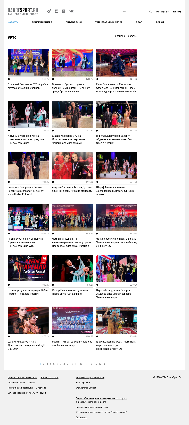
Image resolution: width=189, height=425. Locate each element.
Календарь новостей (125, 36)
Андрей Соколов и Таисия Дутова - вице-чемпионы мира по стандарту (72, 189)
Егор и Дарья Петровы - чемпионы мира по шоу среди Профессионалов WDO (116, 345)
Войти (176, 12)
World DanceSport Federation (90, 377)
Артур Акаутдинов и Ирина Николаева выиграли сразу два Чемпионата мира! (26, 139)
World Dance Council (86, 387)
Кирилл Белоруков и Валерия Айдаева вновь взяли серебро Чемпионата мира (113, 294)
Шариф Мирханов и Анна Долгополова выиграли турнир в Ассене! (115, 191)
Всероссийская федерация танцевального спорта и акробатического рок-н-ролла (101, 400)
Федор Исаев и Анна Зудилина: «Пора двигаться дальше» (70, 292)
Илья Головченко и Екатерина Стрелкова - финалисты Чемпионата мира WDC (25, 242)
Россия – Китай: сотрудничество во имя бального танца (72, 343)
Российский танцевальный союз (92, 407)
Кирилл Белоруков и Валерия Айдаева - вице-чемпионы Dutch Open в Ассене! (115, 139)
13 (86, 364)
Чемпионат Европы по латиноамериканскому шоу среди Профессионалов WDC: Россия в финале (71, 244)
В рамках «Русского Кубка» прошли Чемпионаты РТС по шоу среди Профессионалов (71, 88)
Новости (13, 22)
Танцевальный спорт (108, 22)
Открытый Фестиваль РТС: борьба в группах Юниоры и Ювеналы (28, 86)
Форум (160, 22)
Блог (139, 22)
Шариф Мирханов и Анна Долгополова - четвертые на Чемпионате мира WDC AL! (68, 139)
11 (76, 364)
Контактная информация (20, 387)
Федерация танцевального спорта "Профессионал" (101, 412)
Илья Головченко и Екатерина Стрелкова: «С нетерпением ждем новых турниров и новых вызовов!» (116, 88)
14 (90, 364)
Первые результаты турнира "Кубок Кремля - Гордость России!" (28, 292)
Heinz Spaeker (83, 382)
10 (71, 364)
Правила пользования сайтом (22, 377)
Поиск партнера (42, 22)
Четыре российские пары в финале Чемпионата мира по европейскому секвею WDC (116, 242)
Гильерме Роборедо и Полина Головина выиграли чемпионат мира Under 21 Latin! (25, 191)
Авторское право (16, 382)
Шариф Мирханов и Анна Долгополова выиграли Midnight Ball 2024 (26, 345)
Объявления (74, 22)
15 (95, 364)
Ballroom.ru (81, 417)
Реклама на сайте (50, 377)
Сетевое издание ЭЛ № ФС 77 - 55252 (27, 392)
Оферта (31, 382)
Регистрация (162, 12)
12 (81, 364)
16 (100, 364)
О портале (41, 387)
